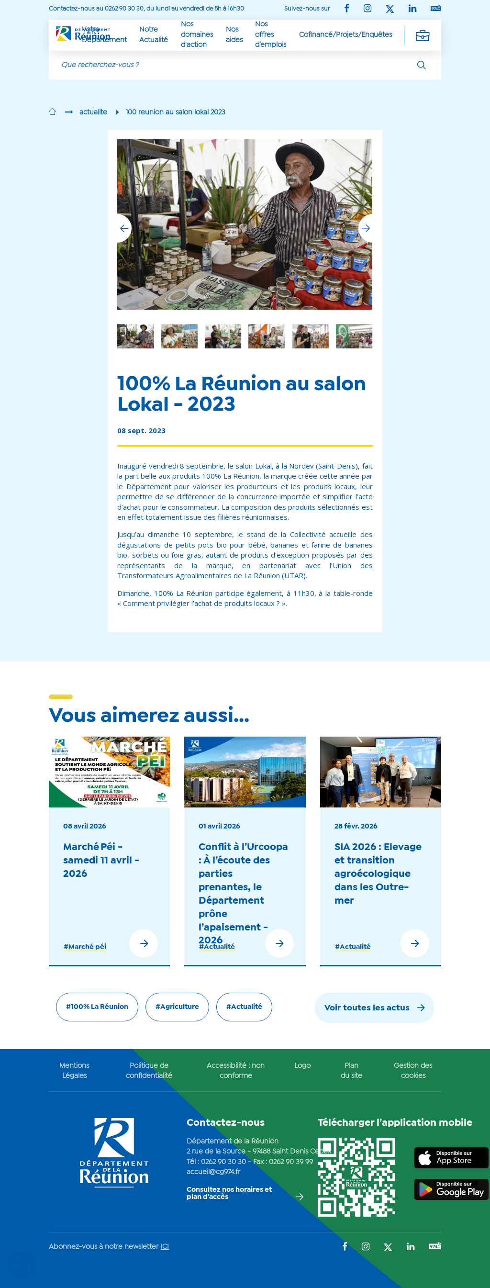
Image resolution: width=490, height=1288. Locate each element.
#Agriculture (177, 1007)
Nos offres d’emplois (270, 35)
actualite (93, 112)
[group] (310, 336)
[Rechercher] (422, 65)
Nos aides (234, 35)
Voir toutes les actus (367, 1008)
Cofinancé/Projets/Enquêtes (345, 35)
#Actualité (217, 947)
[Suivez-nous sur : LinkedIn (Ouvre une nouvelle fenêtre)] (412, 9)
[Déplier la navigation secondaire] (422, 35)
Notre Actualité (153, 35)
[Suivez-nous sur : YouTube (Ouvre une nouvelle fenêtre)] (436, 9)
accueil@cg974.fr (213, 1172)
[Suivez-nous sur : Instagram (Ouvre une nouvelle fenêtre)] (367, 9)
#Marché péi (85, 947)
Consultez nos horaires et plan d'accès (229, 1193)
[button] (365, 228)
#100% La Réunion (97, 1007)
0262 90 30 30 (223, 1162)
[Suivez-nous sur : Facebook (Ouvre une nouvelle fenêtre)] (346, 9)
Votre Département (104, 35)
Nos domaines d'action (197, 35)
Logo (302, 1066)
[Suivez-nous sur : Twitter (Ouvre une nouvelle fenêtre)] (390, 10)
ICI (164, 1247)
